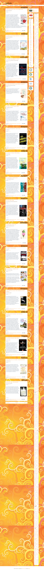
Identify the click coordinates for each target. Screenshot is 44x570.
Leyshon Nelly (36, 322)
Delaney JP (36, 128)
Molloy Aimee (36, 373)
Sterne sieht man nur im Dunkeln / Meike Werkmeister (15, 359)
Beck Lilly (37, 44)
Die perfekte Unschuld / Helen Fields (12, 338)
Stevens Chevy (36, 489)
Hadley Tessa (36, 217)
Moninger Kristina (36, 378)
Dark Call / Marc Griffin (10, 200)
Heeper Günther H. (36, 234)
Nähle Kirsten (36, 387)
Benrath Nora (36, 52)
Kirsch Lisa (36, 294)
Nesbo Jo (36, 390)
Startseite (7, 5)
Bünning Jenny (36, 87)
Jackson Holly (36, 265)
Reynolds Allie (36, 437)
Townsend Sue (36, 508)
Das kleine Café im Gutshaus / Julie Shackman (14, 313)
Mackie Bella (36, 341)
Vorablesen (12, 196)
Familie (36, 159)
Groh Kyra (36, 212)
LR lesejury (12, 148)
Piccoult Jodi (36, 420)
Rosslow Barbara (36, 443)
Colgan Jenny (36, 110)
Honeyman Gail (36, 252)
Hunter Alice (36, 258)
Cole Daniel (36, 107)
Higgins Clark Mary (10, 31)
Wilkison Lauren (36, 545)
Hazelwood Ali (36, 233)
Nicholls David (36, 395)
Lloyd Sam (36, 329)
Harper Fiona (37, 226)
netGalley (36, 391)
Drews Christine (36, 138)
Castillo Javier (36, 95)
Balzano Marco (36, 38)
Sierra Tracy (36, 472)
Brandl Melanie (36, 78)
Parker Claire (36, 408)
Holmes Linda (36, 251)
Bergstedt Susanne (36, 57)
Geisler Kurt (36, 193)
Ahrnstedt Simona (36, 21)
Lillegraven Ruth (36, 323)
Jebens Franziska (36, 271)
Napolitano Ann (36, 388)
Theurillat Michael (36, 502)
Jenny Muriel (36, 272)
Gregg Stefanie (36, 209)
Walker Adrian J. (36, 532)
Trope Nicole (36, 509)
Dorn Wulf (36, 136)
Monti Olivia (36, 379)
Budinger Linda (36, 86)
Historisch (37, 246)
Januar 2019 (30, 60)
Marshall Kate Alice (36, 346)
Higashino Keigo (36, 242)
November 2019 (30, 36)
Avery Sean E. (36, 32)
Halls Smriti (36, 218)
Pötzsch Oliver (36, 426)
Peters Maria (36, 419)
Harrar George (36, 227)
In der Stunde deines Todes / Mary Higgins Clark (14, 9)
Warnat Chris (36, 535)
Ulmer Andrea (36, 517)
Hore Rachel (36, 254)
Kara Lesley (36, 286)
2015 (30, 66)
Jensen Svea (36, 275)
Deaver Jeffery (36, 127)
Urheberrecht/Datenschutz (29, 5)
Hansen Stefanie (36, 223)
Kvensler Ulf (36, 308)
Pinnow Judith (36, 422)
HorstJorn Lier (36, 255)
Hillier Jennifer (36, 245)
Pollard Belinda (36, 424)
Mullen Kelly (36, 384)
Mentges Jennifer (36, 362)
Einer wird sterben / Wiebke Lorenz (12, 268)
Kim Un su (36, 292)
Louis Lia (35, 332)
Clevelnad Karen (36, 105)
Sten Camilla (36, 486)
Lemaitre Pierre (36, 317)
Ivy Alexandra (36, 264)
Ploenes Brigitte (36, 423)
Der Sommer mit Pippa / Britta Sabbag (12, 152)
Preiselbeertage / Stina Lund (11, 224)
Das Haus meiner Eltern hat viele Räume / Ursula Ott (15, 84)
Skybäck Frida (36, 477)
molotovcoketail (24, 568)
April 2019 (30, 53)
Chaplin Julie (36, 99)
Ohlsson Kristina (36, 402)
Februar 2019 (31, 57)
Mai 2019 (30, 51)
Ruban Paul (36, 445)
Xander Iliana (36, 559)
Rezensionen (16, 5)
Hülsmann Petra (36, 257)
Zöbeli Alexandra (36, 563)
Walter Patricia (36, 534)
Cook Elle (36, 113)
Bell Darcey (36, 46)
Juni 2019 (30, 49)
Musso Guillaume (36, 385)
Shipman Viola (36, 471)
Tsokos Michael (36, 511)
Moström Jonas (36, 383)
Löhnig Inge (36, 331)
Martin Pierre (36, 347)
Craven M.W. (36, 119)
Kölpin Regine (36, 300)
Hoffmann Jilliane (36, 249)
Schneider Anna (36, 461)
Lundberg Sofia (36, 340)
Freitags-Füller (36, 178)
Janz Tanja (36, 270)
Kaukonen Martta (36, 288)
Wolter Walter (36, 554)
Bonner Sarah (36, 74)
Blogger (29, 568)
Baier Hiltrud (36, 35)
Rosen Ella (36, 442)
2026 (30, 20)
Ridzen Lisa (36, 439)
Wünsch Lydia (36, 557)
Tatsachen (36, 498)
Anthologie (35, 27)
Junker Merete (9, 124)
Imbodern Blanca (36, 261)
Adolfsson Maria (36, 18)
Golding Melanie (36, 203)
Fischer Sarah (36, 164)
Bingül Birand (36, 63)
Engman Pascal (9, 264)
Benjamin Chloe (36, 51)
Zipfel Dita (36, 562)
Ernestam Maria (36, 154)
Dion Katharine (9, 196)
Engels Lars (36, 150)
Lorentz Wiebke (9, 286)
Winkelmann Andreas (36, 549)
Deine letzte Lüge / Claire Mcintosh (12, 382)
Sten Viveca (36, 487)
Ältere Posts (25, 402)
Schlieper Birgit (36, 460)
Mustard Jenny (36, 386)
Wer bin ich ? (11, 5)
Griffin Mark (9, 220)
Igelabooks (8, 3)
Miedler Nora (36, 367)
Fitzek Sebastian (36, 165)
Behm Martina (36, 45)
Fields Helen (9, 355)
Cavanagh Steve (36, 96)
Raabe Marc (36, 433)
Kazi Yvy (36, 289)
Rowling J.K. (36, 444)
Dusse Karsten (36, 142)
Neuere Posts (7, 402)
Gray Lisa (36, 208)
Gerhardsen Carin (36, 196)
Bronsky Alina (36, 80)
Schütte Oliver (36, 464)
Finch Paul (36, 161)
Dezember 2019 (30, 34)
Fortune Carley (36, 172)
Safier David (36, 450)
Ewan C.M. (36, 156)
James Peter (36, 269)
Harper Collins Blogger (36, 225)
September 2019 (31, 42)
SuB (24, 5)
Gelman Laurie (36, 194)
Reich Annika (36, 436)
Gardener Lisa (36, 190)
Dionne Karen (36, 135)
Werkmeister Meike (36, 540)
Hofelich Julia (36, 248)
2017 (30, 63)
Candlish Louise (36, 92)
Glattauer (35, 200)
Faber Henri (36, 157)
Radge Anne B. (36, 434)
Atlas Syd (36, 30)
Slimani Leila (36, 479)
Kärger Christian (36, 287)
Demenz (35, 129)
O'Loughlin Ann (36, 401)
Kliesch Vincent (36, 295)
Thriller (12, 31)
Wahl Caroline (36, 531)
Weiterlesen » (7, 52)
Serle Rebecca (36, 470)
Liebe (8, 173)
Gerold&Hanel (36, 197)
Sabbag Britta (10, 173)
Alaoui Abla (36, 23)
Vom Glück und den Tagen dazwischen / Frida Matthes (15, 35)
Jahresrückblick (36, 268)
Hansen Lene (36, 222)
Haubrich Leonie (36, 228)
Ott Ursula (36, 405)
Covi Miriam (36, 117)
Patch (35, 411)
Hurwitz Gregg (36, 260)
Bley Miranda (36, 66)
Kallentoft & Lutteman (10, 309)
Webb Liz (36, 537)
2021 (30, 28)
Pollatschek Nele (36, 425)
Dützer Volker (9, 148)
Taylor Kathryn (36, 499)
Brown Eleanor (36, 83)
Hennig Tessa (36, 236)
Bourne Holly (36, 77)
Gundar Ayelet (36, 215)
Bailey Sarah (37, 36)
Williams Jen (36, 546)
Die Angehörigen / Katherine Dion (12, 177)
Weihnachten (36, 538)
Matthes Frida (36, 349)
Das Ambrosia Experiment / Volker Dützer (13, 128)
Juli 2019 (30, 46)
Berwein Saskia (36, 58)
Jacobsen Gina (36, 267)
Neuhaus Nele (36, 393)
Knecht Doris (36, 298)
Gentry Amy (36, 195)
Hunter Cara (36, 259)
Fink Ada (35, 162)
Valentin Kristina (36, 520)
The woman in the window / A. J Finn (12, 59)
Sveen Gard (36, 495)
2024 (30, 23)
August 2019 (30, 44)
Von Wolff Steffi (36, 526)
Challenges (20, 5)
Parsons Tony (36, 410)
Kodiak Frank (36, 299)
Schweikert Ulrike (36, 467)
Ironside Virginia (36, 263)
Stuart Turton (36, 494)
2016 (30, 65)
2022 (30, 26)
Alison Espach (36, 24)
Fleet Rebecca (36, 167)
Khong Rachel (36, 291)
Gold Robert (36, 202)
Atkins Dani (36, 29)
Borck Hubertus (36, 75)
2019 (30, 31)
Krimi (11, 124)
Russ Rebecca (36, 446)
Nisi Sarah (36, 397)
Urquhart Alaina (36, 518)
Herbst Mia (36, 237)
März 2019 (30, 55)
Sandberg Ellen (36, 452)
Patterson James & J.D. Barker (36, 413)
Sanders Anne (36, 454)
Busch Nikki (36, 89)
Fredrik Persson (36, 175)
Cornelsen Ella (36, 116)
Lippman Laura (36, 328)
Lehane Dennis (36, 316)
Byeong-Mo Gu (36, 90)
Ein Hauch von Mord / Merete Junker (12, 106)
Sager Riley (36, 451)
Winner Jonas (36, 550)
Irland (36, 262)
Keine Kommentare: (19, 30)
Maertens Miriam (36, 344)
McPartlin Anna (36, 358)
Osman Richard (36, 404)
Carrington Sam (36, 93)
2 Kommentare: (18, 219)
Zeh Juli (36, 560)
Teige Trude (36, 500)
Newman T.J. (36, 394)
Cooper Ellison (36, 114)
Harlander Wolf (36, 224)
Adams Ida (36, 17)
